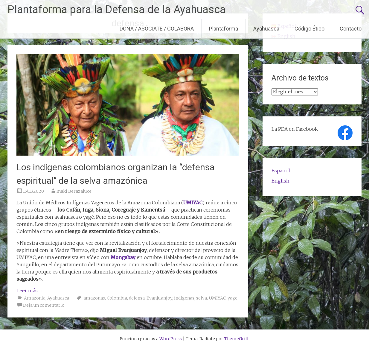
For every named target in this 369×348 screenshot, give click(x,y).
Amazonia (34, 298)
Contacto (351, 28)
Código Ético (309, 28)
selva (201, 298)
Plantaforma (223, 28)
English (280, 181)
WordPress (170, 338)
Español (281, 171)
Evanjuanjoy (159, 298)
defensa (137, 298)
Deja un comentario (44, 305)
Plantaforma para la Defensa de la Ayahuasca (116, 9)
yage (232, 298)
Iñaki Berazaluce (74, 191)
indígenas (184, 298)
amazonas (94, 298)
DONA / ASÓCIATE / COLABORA (157, 28)
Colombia (117, 298)
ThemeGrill (236, 338)
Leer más (30, 291)
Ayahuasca (266, 28)
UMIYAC (217, 298)
